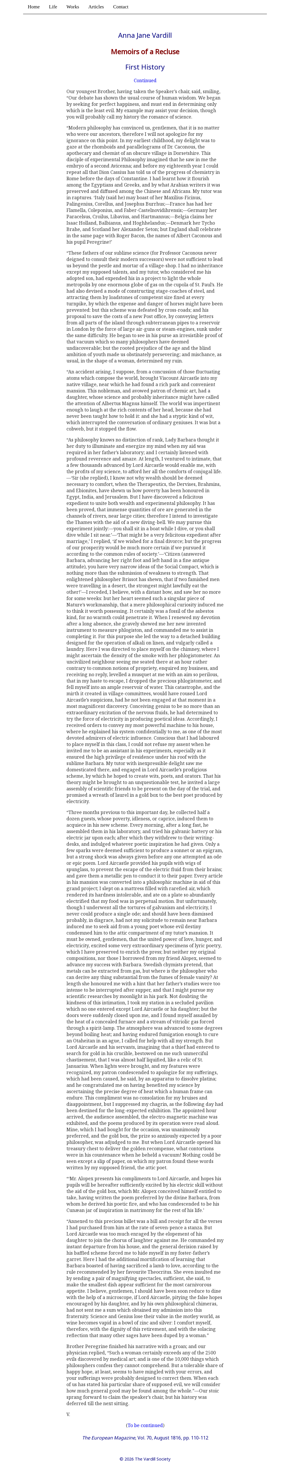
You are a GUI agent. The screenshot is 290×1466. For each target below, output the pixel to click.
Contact (121, 7)
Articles (96, 7)
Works (72, 7)
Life (53, 7)
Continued (145, 80)
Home (34, 7)
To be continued (145, 1425)
